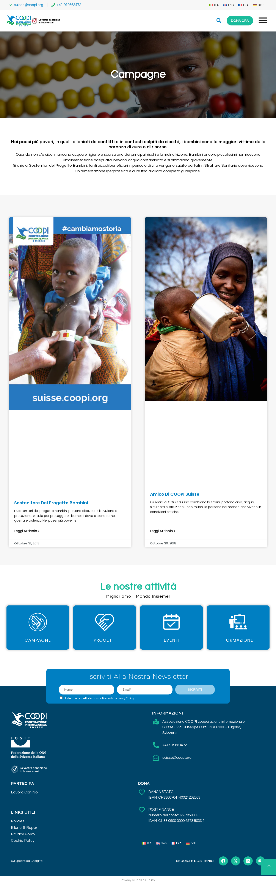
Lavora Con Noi (24, 792)
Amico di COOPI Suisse (174, 494)
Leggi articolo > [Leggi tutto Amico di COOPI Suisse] (163, 531)
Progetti (105, 640)
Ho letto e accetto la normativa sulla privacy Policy (99, 698)
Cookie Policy (22, 841)
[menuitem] (214, 5)
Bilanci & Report (25, 828)
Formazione (238, 640)
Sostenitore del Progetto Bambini (51, 503)
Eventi (171, 640)
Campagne (38, 640)
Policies (17, 821)
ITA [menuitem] (216, 5)
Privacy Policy (23, 834)
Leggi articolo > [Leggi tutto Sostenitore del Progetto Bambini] (27, 531)
